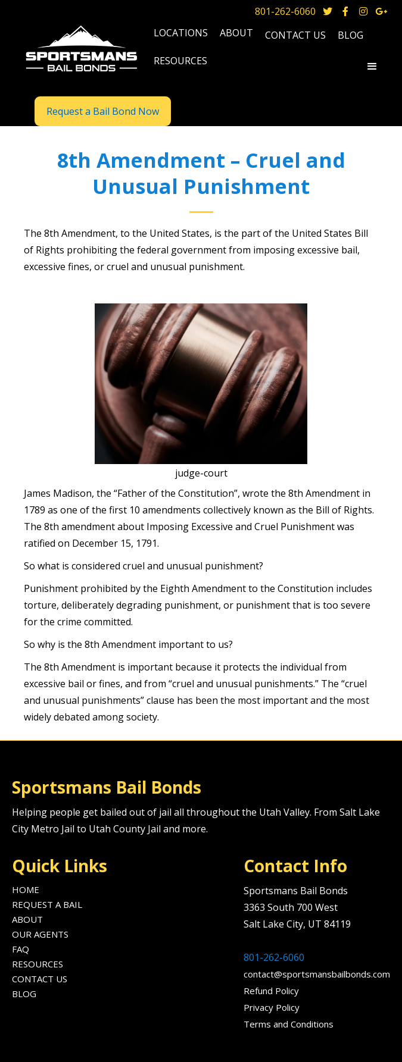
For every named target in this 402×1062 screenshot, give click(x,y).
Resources (37, 964)
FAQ (20, 949)
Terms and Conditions (289, 1024)
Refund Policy (271, 991)
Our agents (40, 934)
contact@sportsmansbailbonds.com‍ (317, 974)
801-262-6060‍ (274, 957)
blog (350, 35)
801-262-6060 (285, 11)
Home (25, 889)
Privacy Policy (272, 1007)
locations (181, 32)
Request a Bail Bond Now (102, 111)
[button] (181, 34)
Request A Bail (47, 904)
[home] (80, 49)
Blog (24, 994)
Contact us (295, 35)
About (27, 919)
